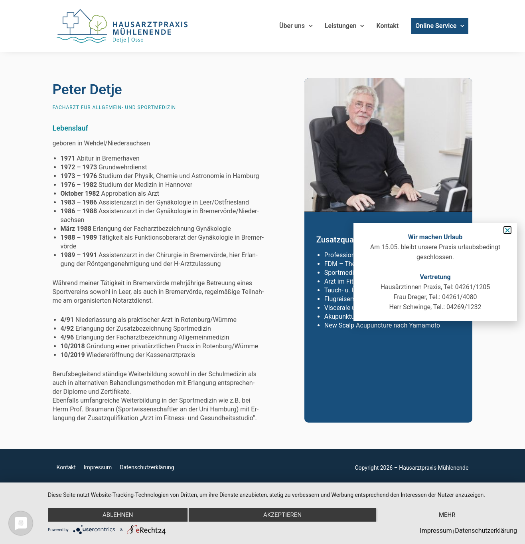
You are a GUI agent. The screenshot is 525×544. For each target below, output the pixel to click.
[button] (507, 230)
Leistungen (345, 26)
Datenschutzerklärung (147, 467)
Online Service (439, 26)
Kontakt (387, 26)
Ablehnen (118, 514)
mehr (447, 514)
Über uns (296, 26)
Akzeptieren (282, 514)
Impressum (98, 467)
